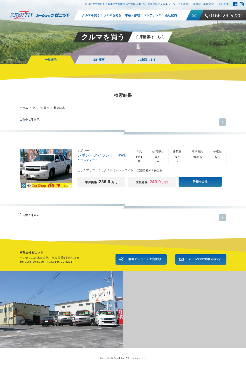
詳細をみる (200, 181)
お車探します (147, 59)
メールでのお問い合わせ (204, 259)
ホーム (24, 107)
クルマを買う (91, 15)
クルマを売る (112, 15)
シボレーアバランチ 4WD (104, 155)
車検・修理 (132, 15)
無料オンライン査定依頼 (144, 259)
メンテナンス (152, 15)
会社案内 (171, 15)
